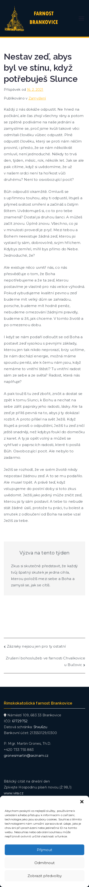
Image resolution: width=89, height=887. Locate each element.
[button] (82, 801)
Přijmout (44, 850)
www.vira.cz (13, 793)
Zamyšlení (37, 98)
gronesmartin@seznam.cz (26, 755)
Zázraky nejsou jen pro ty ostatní (36, 646)
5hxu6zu (40, 727)
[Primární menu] (81, 18)
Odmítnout (44, 863)
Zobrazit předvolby (45, 876)
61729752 (20, 721)
